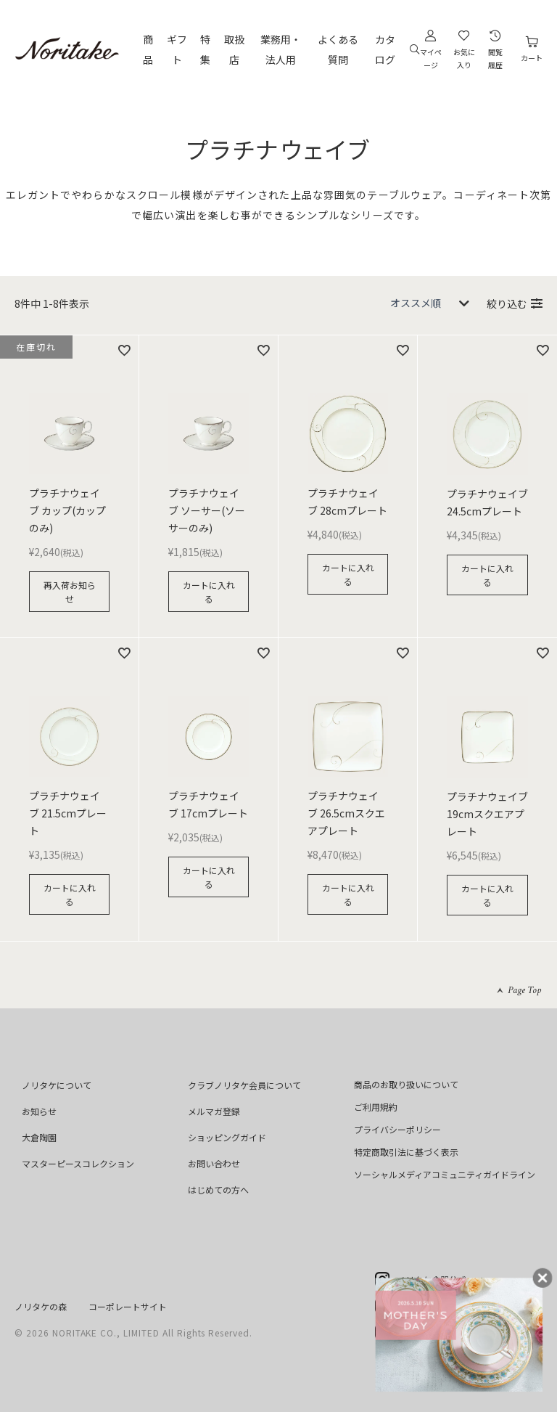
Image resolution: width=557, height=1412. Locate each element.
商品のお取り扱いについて (406, 1084)
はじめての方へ (218, 1189)
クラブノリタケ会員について (244, 1085)
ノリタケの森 (41, 1306)
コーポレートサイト (127, 1306)
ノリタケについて (56, 1085)
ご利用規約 (375, 1107)
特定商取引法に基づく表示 (406, 1152)
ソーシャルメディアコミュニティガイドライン (444, 1174)
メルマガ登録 (214, 1111)
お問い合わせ (214, 1163)
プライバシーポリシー (397, 1129)
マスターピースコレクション (78, 1163)
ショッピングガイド (227, 1137)
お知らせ (39, 1111)
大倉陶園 (39, 1137)
